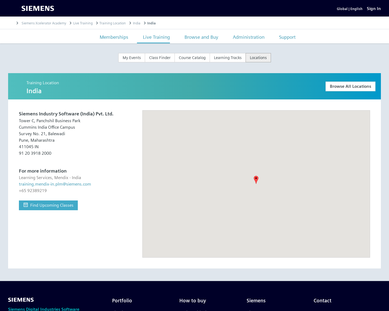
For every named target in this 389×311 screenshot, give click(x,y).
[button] (256, 188)
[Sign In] (374, 12)
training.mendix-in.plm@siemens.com (55, 192)
